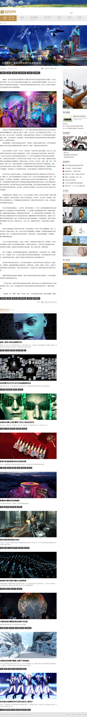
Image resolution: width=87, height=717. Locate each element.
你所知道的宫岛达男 (69, 157)
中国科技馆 (28, 627)
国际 (13, 17)
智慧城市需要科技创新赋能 (9, 500)
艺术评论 (72, 265)
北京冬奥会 (13, 506)
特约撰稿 (66, 112)
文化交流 (3, 389)
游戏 (25, 668)
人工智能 (7, 428)
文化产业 (20, 389)
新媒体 (14, 467)
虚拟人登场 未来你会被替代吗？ (11, 342)
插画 (71, 270)
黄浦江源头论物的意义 (79, 116)
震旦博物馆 (70, 272)
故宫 (83, 265)
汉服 (19, 467)
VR (5, 547)
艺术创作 (3, 588)
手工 (84, 274)
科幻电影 (24, 428)
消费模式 (23, 467)
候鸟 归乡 (66, 152)
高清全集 (65, 274)
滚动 (10, 19)
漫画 (84, 270)
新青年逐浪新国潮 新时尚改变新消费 (13, 461)
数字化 (14, 72)
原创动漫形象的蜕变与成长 (9, 540)
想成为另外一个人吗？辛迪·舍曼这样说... (75, 185)
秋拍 (66, 265)
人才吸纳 (79, 714)
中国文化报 (3, 68)
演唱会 (8, 709)
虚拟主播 (13, 350)
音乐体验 (24, 709)
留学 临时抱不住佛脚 (70, 180)
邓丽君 (2, 350)
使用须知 (85, 714)
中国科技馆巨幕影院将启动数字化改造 (13, 621)
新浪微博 (48, 68)
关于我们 (68, 714)
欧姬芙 (69, 221)
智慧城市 (36, 72)
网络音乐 (18, 709)
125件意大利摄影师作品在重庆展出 (74, 183)
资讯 (1, 23)
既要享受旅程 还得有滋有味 (71, 154)
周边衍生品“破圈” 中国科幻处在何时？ (75, 174)
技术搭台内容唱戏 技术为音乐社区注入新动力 (16, 701)
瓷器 (65, 272)
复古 (74, 274)
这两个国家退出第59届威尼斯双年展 (74, 165)
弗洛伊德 (74, 205)
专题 (13, 19)
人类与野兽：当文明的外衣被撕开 (73, 168)
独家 (10, 17)
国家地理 (72, 263)
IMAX (17, 627)
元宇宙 (29, 72)
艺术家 (65, 191)
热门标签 (66, 260)
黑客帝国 (18, 428)
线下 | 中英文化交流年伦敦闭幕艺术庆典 (73, 126)
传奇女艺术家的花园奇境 (75, 149)
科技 (9, 72)
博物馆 (65, 270)
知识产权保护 (19, 350)
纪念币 (79, 274)
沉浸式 (15, 547)
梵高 (81, 221)
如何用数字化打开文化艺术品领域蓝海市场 (15, 383)
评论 (5, 23)
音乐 (77, 265)
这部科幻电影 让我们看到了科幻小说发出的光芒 (17, 422)
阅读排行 (66, 162)
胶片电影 (22, 627)
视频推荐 (66, 133)
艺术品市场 (9, 389)
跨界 (5, 467)
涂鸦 (77, 263)
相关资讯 (4, 310)
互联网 (3, 72)
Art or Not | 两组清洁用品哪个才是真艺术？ (73, 128)
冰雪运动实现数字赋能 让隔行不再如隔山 (14, 661)
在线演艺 (19, 588)
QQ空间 (54, 68)
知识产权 (12, 627)
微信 (43, 68)
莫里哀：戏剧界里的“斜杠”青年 (73, 177)
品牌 (84, 272)
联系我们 (74, 714)
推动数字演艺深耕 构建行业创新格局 (13, 580)
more (85, 133)
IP (24, 350)
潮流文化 (29, 467)
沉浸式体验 (22, 72)
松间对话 (65, 123)
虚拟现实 (13, 428)
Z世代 (13, 709)
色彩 (70, 274)
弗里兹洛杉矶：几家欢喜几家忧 (73, 171)
